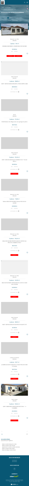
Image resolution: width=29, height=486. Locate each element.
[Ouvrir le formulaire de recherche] (24, 2)
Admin (22, 480)
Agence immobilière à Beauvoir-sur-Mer (7, 9)
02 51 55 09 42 (14, 460)
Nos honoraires (8, 480)
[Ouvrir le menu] (27, 2)
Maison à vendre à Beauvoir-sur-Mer (9, 444)
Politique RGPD (15, 481)
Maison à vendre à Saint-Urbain (8, 448)
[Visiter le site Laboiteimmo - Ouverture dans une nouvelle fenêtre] (14, 483)
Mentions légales (17, 480)
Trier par (9, 20)
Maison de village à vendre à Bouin (9, 450)
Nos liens (10, 481)
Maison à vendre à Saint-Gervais (8, 445)
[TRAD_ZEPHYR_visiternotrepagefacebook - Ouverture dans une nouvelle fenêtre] (14, 469)
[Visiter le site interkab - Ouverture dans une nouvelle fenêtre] (14, 476)
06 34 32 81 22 (14, 461)
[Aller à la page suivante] (27, 431)
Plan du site (12, 480)
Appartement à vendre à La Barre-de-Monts (11, 447)
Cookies (19, 481)
